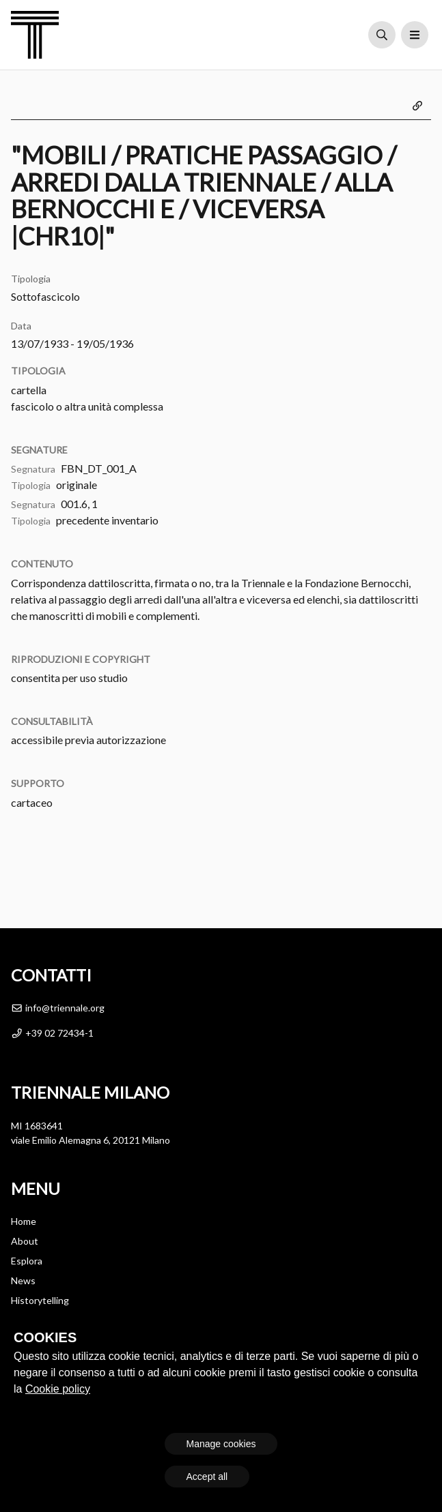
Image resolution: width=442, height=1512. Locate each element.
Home (23, 1221)
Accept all (207, 1476)
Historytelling (40, 1300)
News (23, 1280)
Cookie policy (57, 1389)
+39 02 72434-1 (52, 1033)
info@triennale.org (58, 1007)
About (24, 1241)
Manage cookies (221, 1443)
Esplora (26, 1260)
